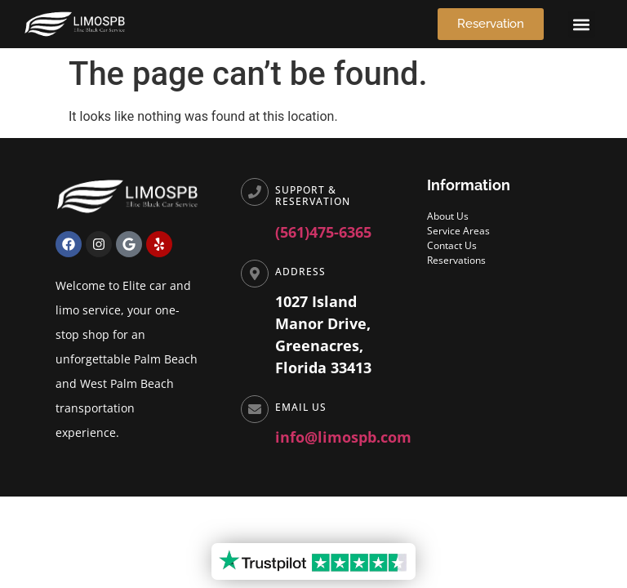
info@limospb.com (343, 437)
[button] (581, 24)
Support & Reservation (312, 195)
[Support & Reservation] (255, 192)
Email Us (301, 407)
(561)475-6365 (323, 232)
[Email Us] (255, 409)
